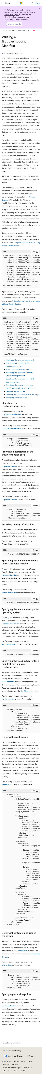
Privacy (14, 1064)
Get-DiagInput (26, 691)
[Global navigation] (2, 3)
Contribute (5, 1064)
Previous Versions (19, 1061)
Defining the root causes (15, 391)
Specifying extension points (16, 397)
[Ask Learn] (34, 30)
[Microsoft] (21, 3)
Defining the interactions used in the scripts (23, 394)
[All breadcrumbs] (4, 30)
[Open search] (32, 3)
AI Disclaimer (6, 1061)
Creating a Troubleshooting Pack (17, 30)
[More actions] (38, 30)
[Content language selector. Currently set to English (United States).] (12, 1050)
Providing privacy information (17, 369)
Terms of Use (28, 1068)
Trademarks (6, 1071)
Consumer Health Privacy (10, 1068)
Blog (29, 1061)
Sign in (38, 3)
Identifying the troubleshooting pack (20, 360)
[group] (21, 270)
